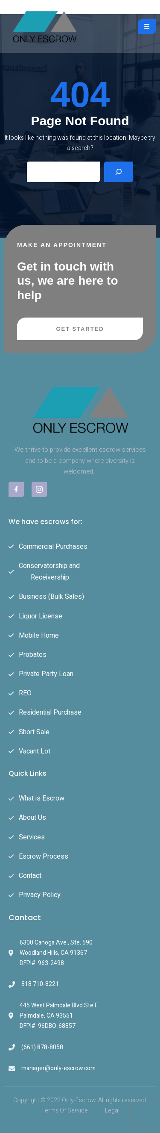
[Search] (118, 172)
